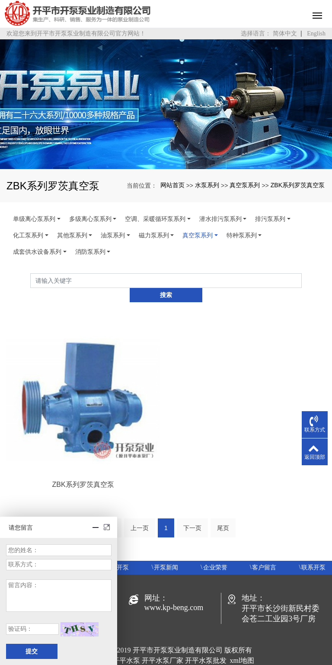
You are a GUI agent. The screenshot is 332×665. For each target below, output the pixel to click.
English (316, 33)
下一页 (192, 513)
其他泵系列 (72, 235)
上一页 (140, 513)
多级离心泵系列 (90, 218)
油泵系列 (113, 235)
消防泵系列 (90, 251)
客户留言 (264, 553)
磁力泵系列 (154, 235)
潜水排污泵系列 (220, 218)
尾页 (223, 513)
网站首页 (172, 185)
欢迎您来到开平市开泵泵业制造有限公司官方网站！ (76, 33)
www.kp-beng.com (174, 593)
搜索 (302, 280)
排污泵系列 (270, 218)
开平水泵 (126, 646)
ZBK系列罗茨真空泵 (298, 185)
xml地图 (242, 646)
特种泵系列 (242, 235)
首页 (109, 513)
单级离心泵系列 (34, 218)
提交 (32, 651)
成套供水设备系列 (37, 251)
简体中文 (285, 33)
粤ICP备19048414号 (166, 656)
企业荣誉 (215, 553)
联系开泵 (313, 553)
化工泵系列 (28, 235)
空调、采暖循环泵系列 (155, 218)
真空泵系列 (245, 185)
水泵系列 (207, 185)
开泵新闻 (166, 553)
